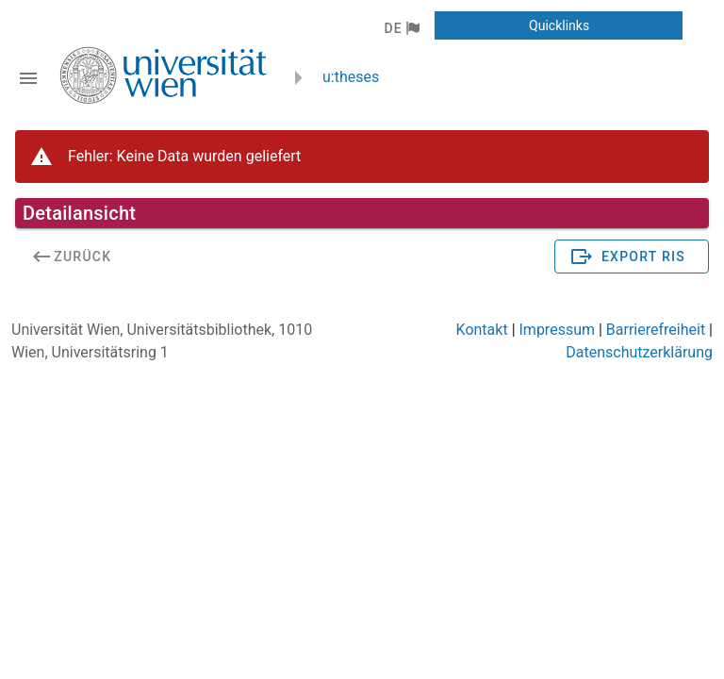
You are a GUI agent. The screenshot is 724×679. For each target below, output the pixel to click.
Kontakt (482, 330)
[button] (401, 28)
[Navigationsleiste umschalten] (28, 78)
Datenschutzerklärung (639, 352)
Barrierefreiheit (655, 330)
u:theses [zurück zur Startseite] (350, 77)
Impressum (557, 330)
